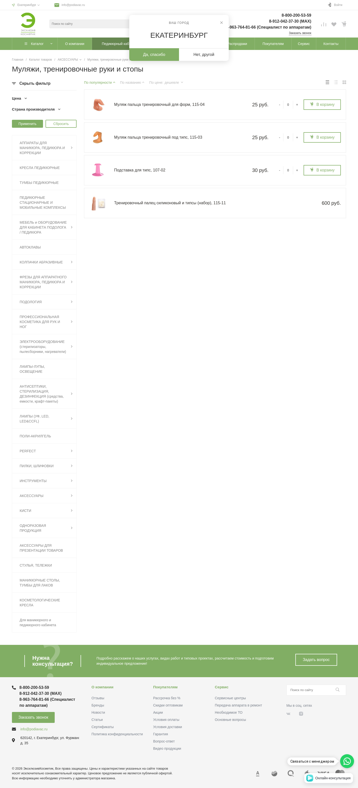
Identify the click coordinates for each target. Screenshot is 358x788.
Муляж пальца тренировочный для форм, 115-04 (159, 104)
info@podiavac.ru (73, 5)
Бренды (97, 705)
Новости (98, 712)
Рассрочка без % (166, 698)
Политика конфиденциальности (117, 734)
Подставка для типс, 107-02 (139, 170)
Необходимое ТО (228, 712)
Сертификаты (102, 727)
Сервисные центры (230, 698)
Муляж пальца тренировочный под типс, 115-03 (158, 137)
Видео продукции (167, 748)
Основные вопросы (230, 720)
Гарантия (160, 734)
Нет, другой (203, 54)
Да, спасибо (154, 54)
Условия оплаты (166, 720)
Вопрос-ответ (164, 741)
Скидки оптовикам (168, 705)
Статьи (97, 720)
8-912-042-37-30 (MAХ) (290, 21)
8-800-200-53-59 (296, 15)
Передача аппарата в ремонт (238, 705)
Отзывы (97, 698)
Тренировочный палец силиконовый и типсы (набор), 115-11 (170, 203)
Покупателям (165, 687)
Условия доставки (167, 727)
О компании (102, 687)
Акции (158, 712)
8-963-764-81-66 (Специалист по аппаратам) (268, 27)
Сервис (221, 687)
